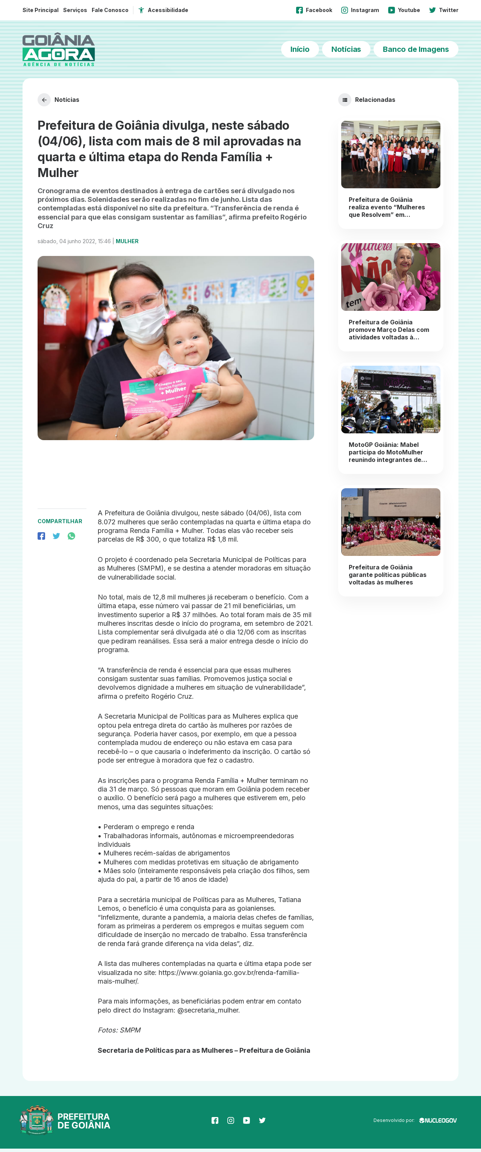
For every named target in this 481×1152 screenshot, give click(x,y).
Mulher (127, 244)
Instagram (360, 10)
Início (300, 49)
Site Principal (41, 10)
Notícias (346, 49)
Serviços (75, 10)
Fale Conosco (110, 10)
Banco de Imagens (416, 49)
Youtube (404, 10)
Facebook (314, 10)
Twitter (443, 10)
